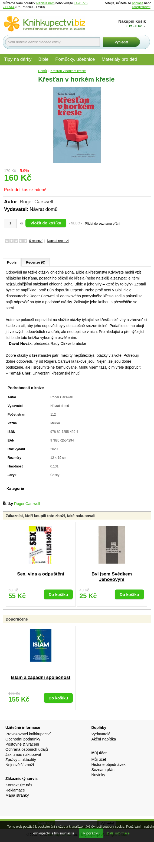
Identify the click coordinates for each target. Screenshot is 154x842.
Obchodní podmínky (22, 739)
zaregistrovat (141, 7)
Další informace (118, 833)
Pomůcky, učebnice (75, 59)
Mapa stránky (17, 795)
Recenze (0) (35, 262)
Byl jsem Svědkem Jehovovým (111, 576)
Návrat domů (43, 209)
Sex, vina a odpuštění (40, 574)
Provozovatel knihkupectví (28, 734)
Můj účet (98, 759)
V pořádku (91, 833)
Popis (12, 262)
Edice (28, 70)
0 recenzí (35, 241)
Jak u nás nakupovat (23, 754)
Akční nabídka (103, 739)
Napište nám (45, 3)
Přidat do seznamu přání (102, 223)
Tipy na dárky (17, 59)
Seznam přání (103, 769)
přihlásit (137, 3)
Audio (10, 70)
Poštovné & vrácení (22, 744)
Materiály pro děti (119, 59)
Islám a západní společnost (40, 677)
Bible (43, 59)
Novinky (98, 775)
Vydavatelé (100, 734)
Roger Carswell (27, 503)
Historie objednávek (108, 764)
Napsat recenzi (57, 241)
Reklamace (15, 790)
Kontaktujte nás (18, 785)
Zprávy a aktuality (20, 759)
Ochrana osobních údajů (26, 749)
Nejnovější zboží (19, 765)
